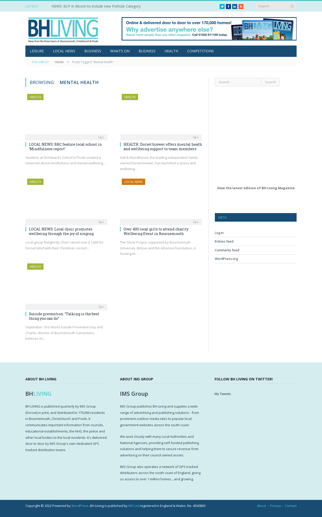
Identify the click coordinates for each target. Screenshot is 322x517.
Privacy (275, 505)
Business (92, 51)
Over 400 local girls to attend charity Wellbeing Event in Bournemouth (156, 231)
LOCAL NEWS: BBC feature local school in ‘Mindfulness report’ (65, 146)
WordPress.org (226, 258)
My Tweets (223, 393)
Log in (219, 232)
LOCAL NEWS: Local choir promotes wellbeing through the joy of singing (61, 231)
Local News (64, 51)
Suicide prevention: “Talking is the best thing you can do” (64, 316)
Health (171, 51)
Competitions (200, 51)
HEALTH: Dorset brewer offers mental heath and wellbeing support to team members (163, 146)
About (261, 505)
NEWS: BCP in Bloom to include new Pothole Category (96, 6)
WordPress (80, 505)
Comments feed (227, 250)
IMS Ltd (133, 505)
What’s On (120, 51)
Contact (291, 505)
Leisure (37, 51)
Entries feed (224, 241)
